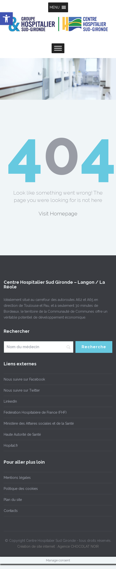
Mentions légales (17, 478)
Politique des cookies (21, 489)
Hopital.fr (11, 445)
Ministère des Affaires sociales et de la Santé (39, 423)
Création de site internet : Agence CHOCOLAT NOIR (58, 546)
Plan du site (13, 500)
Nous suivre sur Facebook (24, 379)
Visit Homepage (58, 213)
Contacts (11, 511)
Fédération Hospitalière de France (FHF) (35, 412)
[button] (54, 7)
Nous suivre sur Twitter (22, 390)
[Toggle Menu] (58, 48)
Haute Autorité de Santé (22, 434)
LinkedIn (10, 401)
